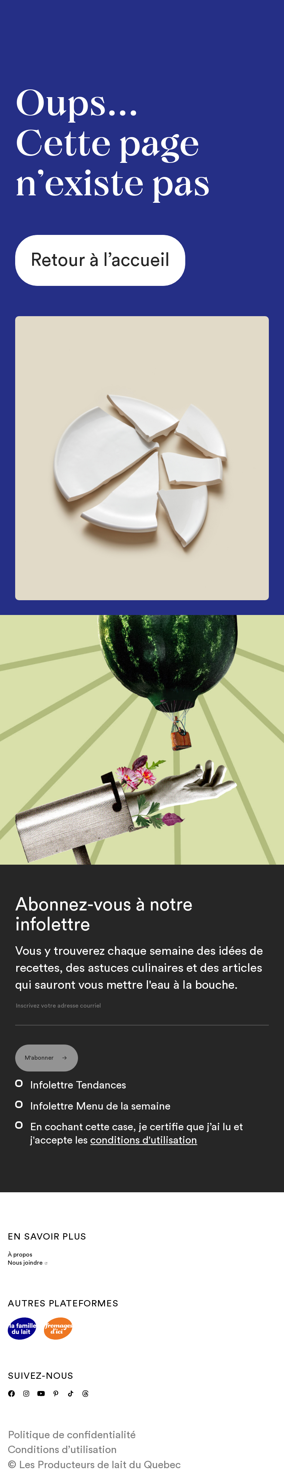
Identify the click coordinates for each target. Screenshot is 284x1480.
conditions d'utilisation (143, 1140)
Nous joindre (27, 1263)
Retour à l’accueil (100, 260)
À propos (20, 1255)
